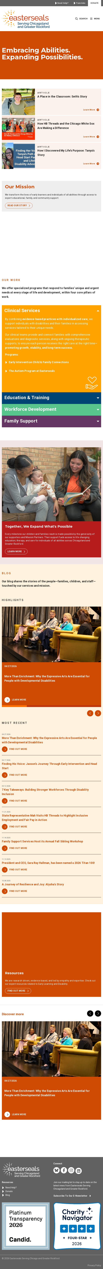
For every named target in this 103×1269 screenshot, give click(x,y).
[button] (72, 1196)
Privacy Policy (94, 1265)
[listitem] (51, 362)
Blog (6, 1195)
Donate (7, 1191)
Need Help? (9, 1187)
